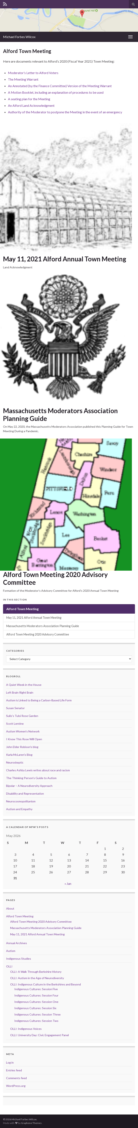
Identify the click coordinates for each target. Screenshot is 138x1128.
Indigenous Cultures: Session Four (36, 995)
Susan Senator (15, 708)
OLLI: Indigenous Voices (26, 1028)
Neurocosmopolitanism (21, 801)
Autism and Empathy (19, 809)
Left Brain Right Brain (19, 692)
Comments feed (16, 1078)
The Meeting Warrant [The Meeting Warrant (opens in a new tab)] (23, 79)
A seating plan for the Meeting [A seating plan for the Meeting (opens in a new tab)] (29, 99)
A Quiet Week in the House (23, 684)
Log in (10, 1062)
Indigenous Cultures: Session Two (36, 1020)
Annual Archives (16, 943)
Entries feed (14, 1070)
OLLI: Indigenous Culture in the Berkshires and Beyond (45, 984)
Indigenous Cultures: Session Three (37, 1014)
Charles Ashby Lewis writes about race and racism (38, 770)
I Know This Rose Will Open (24, 739)
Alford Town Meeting (22, 609)
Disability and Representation (25, 793)
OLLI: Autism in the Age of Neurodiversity (37, 978)
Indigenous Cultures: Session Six (35, 1008)
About (10, 908)
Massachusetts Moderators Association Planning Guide (60, 414)
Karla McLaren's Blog (19, 754)
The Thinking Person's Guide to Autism (31, 778)
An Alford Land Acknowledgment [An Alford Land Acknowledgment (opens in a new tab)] (31, 105)
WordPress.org (16, 1086)
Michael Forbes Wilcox (19, 37)
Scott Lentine (15, 723)
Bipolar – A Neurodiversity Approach (29, 785)
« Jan (68, 883)
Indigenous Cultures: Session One (36, 1001)
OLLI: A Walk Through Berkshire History (35, 971)
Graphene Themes (31, 1123)
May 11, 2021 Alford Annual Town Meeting (64, 259)
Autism (10, 951)
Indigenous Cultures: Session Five (36, 989)
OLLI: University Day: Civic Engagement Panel (39, 1035)
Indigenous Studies (18, 958)
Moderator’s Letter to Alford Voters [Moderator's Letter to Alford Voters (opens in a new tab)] (33, 73)
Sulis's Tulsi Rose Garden (22, 716)
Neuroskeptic (14, 762)
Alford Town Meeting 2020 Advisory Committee (55, 578)
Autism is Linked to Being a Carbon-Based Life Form (39, 700)
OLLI (9, 966)
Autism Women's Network (23, 731)
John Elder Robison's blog (22, 747)
